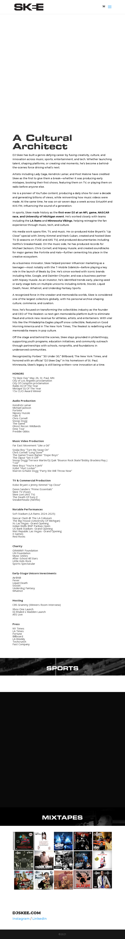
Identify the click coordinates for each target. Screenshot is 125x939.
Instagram (21, 919)
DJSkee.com (26, 912)
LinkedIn (39, 919)
